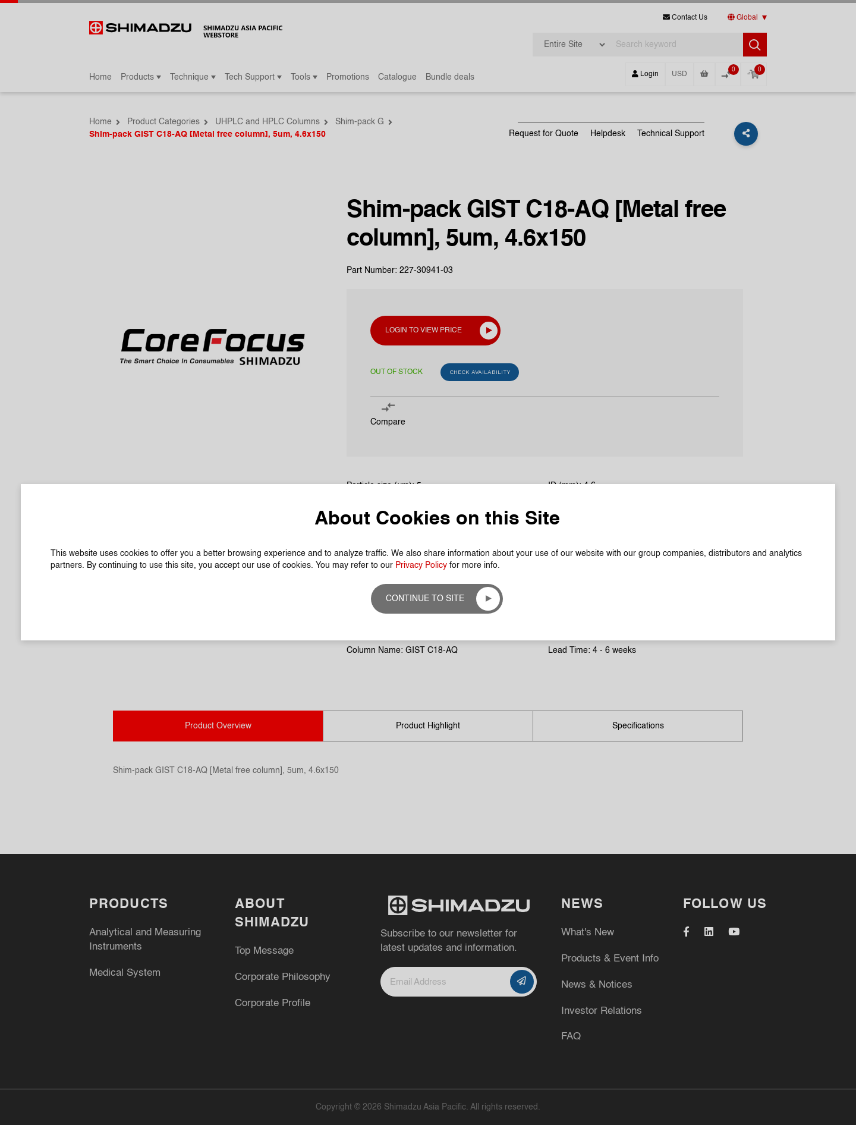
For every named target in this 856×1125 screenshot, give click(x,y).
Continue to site (425, 599)
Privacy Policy (421, 565)
